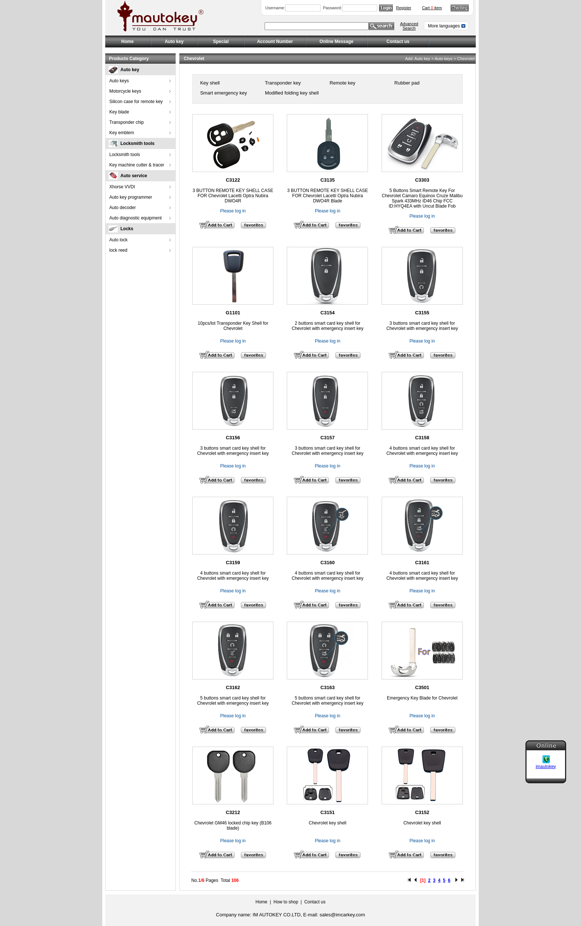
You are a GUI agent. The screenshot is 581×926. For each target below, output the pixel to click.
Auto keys (119, 80)
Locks (126, 228)
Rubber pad (406, 83)
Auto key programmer (130, 197)
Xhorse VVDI (122, 186)
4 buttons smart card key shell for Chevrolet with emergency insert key (422, 451)
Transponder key (282, 83)
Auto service (133, 175)
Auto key (129, 69)
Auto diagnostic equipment (135, 218)
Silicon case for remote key (136, 101)
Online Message (336, 41)
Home (127, 41)
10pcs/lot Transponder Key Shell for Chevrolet (233, 326)
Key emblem (121, 132)
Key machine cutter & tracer (136, 165)
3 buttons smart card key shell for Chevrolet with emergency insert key (422, 326)
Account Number (275, 41)
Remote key (341, 83)
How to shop (285, 901)
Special (221, 41)
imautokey (546, 758)
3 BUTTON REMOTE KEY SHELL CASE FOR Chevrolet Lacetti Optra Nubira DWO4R (233, 196)
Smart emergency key (223, 93)
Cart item (432, 8)
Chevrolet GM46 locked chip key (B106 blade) (233, 825)
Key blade (119, 112)
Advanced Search (409, 26)
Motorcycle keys (125, 91)
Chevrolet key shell (327, 823)
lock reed (118, 250)
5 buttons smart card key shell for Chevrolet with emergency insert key (233, 700)
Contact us (397, 41)
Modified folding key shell (291, 93)
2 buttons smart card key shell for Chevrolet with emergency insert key (327, 326)
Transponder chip (126, 122)
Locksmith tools (137, 143)
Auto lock (118, 239)
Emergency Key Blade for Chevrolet (422, 698)
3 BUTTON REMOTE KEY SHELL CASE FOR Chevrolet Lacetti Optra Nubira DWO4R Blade (327, 196)
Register (403, 8)
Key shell (209, 83)
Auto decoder (122, 207)
